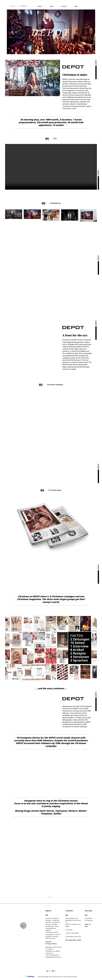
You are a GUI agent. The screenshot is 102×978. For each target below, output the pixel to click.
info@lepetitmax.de (73, 937)
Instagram (89, 920)
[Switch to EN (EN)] (48, 971)
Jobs (75, 6)
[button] (49, 897)
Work (51, 6)
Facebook (88, 918)
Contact (63, 6)
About (39, 6)
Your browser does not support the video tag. (51, 167)
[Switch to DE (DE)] (53, 971)
